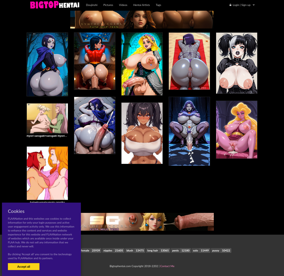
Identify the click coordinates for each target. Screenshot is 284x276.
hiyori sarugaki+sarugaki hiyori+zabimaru (52, 135)
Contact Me (167, 266)
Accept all (23, 266)
